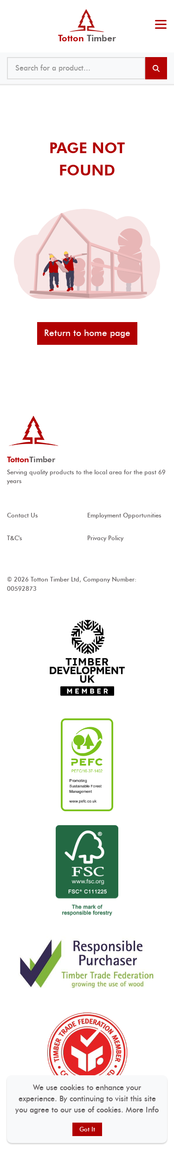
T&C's (14, 538)
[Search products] (156, 68)
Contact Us (22, 515)
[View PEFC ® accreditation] (87, 764)
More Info (142, 1109)
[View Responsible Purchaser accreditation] (87, 963)
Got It (87, 1129)
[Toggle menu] (161, 25)
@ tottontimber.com (164, 9)
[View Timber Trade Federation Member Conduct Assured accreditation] (87, 1052)
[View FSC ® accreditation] (87, 871)
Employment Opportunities (124, 515)
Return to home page (87, 333)
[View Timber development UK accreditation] (87, 658)
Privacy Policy (105, 538)
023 (158, 9)
